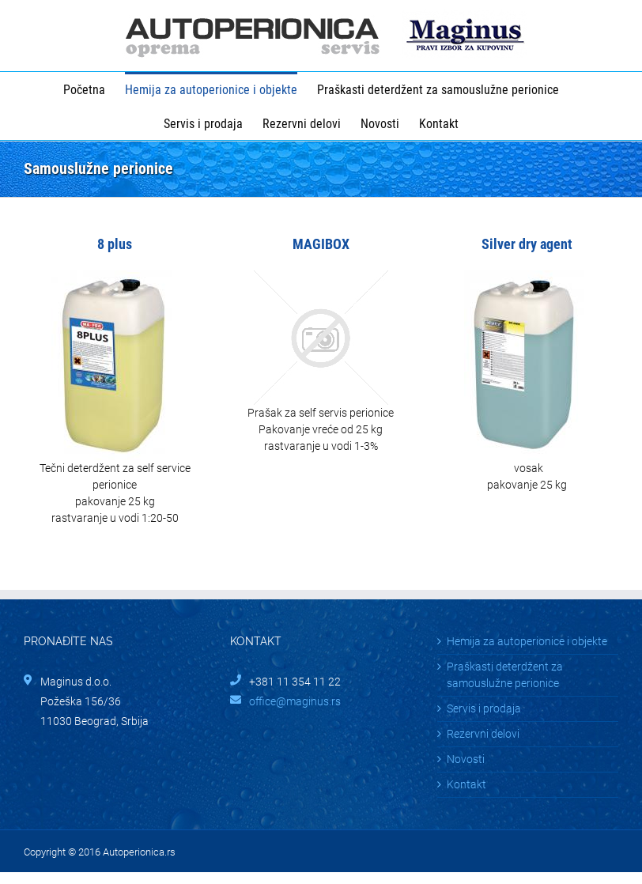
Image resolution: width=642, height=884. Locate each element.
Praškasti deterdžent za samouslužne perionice (505, 674)
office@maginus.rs (295, 701)
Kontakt (466, 784)
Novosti (466, 759)
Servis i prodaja (484, 708)
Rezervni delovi (483, 733)
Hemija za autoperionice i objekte (527, 641)
